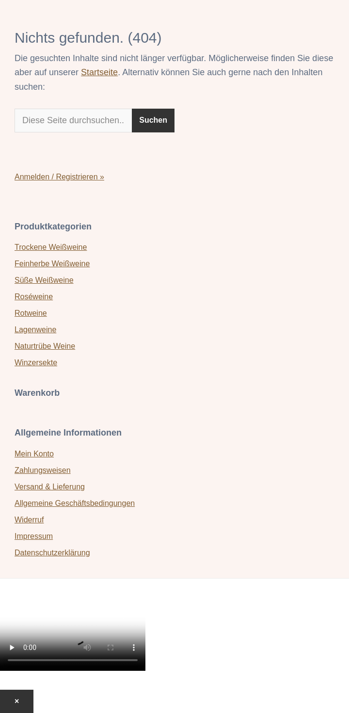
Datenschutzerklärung (52, 553)
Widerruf (29, 520)
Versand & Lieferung (50, 487)
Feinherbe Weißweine (52, 263)
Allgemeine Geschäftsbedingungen (75, 503)
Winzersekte (36, 362)
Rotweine (31, 313)
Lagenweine (35, 329)
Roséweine (34, 296)
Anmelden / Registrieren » (59, 177)
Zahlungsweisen (43, 470)
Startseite (99, 72)
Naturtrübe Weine (45, 346)
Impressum (34, 536)
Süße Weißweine (44, 280)
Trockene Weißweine (51, 247)
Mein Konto (34, 454)
